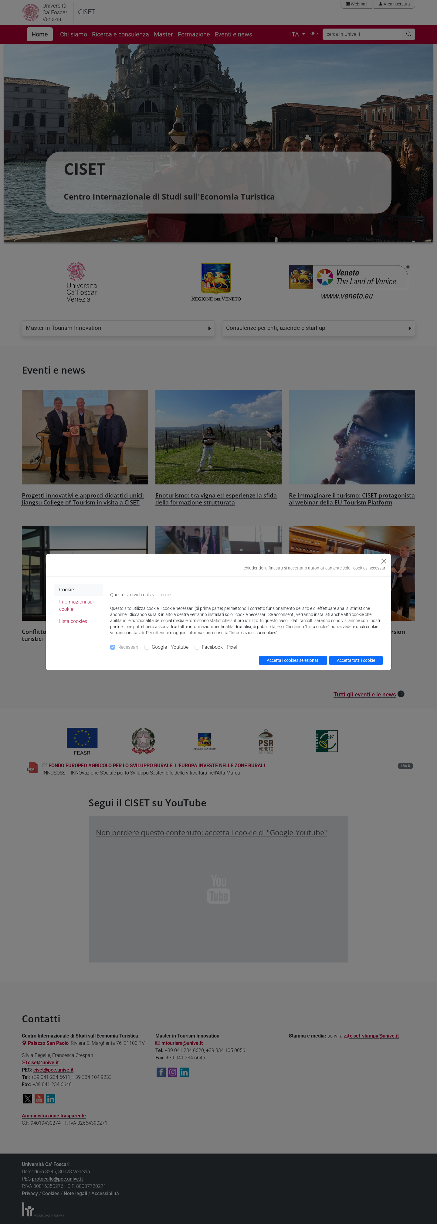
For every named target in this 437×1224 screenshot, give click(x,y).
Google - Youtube (170, 647)
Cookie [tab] (66, 590)
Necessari (127, 647)
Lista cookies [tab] (73, 621)
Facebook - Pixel (219, 647)
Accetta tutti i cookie (356, 660)
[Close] (384, 561)
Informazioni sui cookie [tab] (76, 605)
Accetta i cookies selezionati (293, 660)
